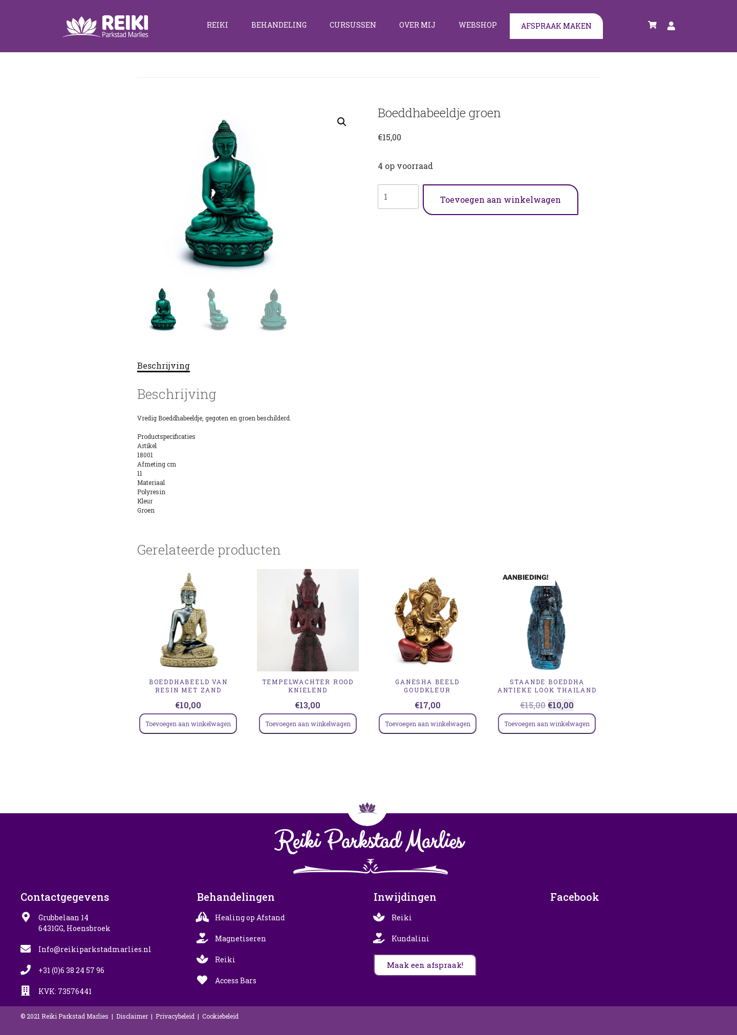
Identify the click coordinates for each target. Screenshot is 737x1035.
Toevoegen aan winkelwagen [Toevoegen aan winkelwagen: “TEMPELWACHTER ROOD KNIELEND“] (308, 724)
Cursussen (353, 25)
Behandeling (279, 25)
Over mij (417, 25)
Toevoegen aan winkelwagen (500, 199)
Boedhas (427, 222)
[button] (342, 122)
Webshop (478, 25)
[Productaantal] (398, 196)
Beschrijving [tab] (163, 365)
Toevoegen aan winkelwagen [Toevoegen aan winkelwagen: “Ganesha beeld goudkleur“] (427, 724)
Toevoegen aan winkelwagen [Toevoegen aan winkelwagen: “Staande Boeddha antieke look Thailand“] (547, 724)
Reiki (217, 25)
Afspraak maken (556, 26)
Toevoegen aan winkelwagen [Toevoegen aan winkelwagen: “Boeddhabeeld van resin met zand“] (188, 724)
